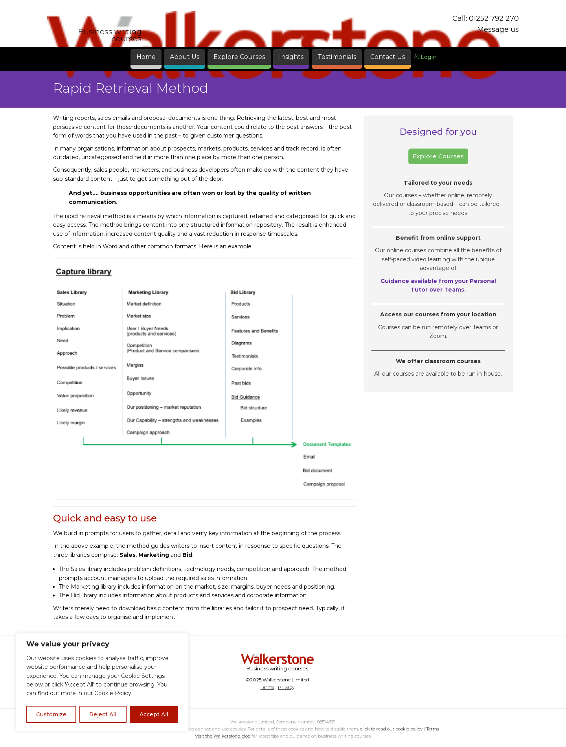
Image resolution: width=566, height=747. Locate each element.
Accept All (154, 714)
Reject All (102, 714)
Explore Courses (239, 57)
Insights (291, 57)
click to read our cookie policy (391, 729)
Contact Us (387, 57)
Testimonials (337, 57)
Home (146, 57)
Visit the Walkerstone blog (222, 736)
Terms (267, 687)
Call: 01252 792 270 (485, 18)
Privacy (286, 687)
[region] (102, 682)
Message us (498, 29)
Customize (51, 714)
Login (425, 57)
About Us (184, 57)
